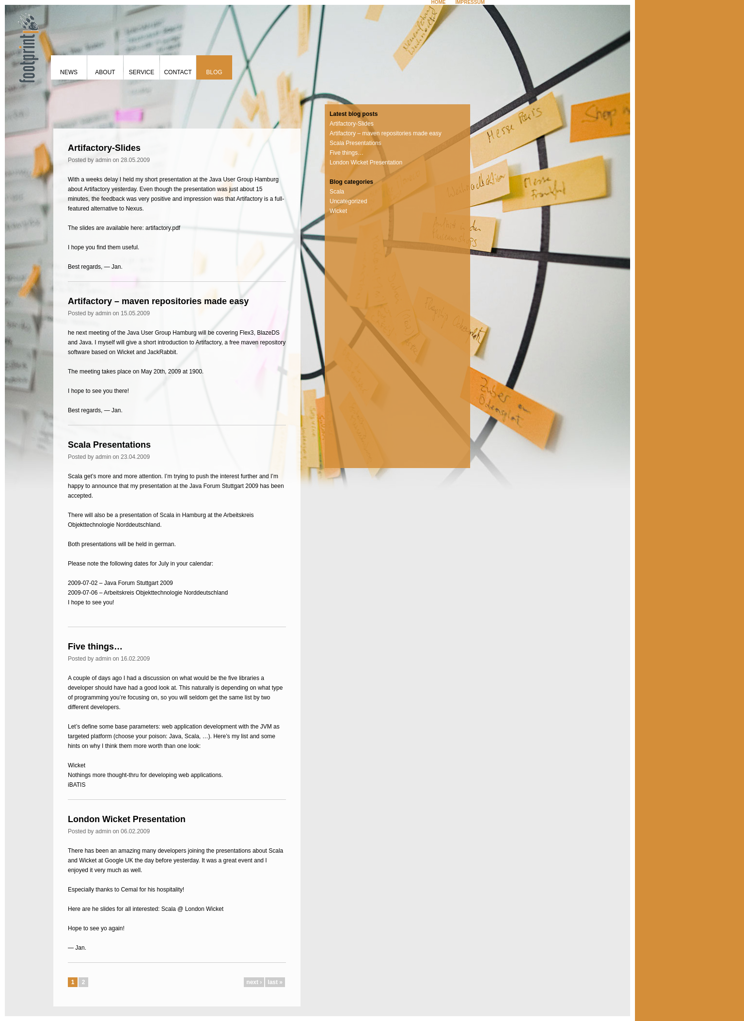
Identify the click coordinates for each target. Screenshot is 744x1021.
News (69, 72)
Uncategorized (348, 201)
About (105, 72)
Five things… (95, 646)
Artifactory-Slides (104, 148)
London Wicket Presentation (127, 819)
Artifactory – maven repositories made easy (158, 301)
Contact (177, 72)
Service (141, 72)
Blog (214, 72)
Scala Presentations (109, 445)
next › (254, 982)
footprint (27, 46)
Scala (337, 191)
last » (275, 982)
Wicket (338, 211)
